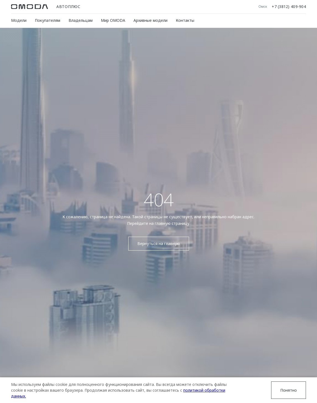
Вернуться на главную (158, 243)
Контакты (185, 20)
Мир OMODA (113, 20)
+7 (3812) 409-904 (289, 7)
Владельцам (81, 20)
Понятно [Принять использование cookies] (288, 390)
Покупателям (47, 20)
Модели (19, 20)
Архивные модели (150, 20)
